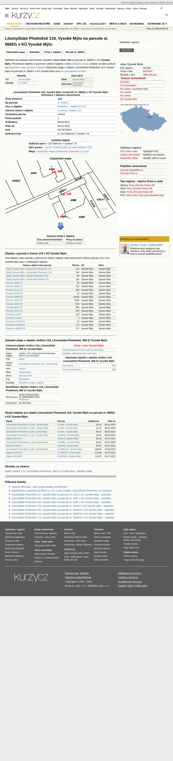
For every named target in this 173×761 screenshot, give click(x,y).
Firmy (132, 185)
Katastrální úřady (101, 541)
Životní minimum (12, 552)
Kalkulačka (110, 8)
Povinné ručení (11, 560)
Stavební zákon (101, 556)
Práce (128, 8)
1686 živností (150, 74)
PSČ (109, 533)
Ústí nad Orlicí (25, 375)
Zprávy (15, 8)
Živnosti (139, 185)
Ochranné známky (159, 23)
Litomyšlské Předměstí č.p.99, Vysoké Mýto (26, 431)
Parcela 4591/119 (14, 300)
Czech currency (130, 556)
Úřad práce (39, 545)
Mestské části (157, 195)
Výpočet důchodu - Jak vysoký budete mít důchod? (39, 486)
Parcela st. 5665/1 (75, 52)
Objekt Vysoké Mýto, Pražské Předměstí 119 (27, 275)
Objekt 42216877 (14, 438)
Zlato (66, 8)
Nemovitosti (18, 29)
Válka (135, 8)
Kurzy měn (47, 8)
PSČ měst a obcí (129, 151)
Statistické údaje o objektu (31, 382)
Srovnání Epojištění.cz (131, 170)
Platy (53, 545)
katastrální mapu (17, 67)
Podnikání (98, 529)
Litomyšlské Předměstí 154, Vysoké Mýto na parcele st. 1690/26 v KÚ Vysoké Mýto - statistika (63, 513)
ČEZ (73, 533)
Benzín (79, 557)
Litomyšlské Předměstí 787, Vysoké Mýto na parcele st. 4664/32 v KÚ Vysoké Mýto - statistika (63, 509)
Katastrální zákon (129, 158)
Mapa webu (134, 548)
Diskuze (143, 8)
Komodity (57, 8)
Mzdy (83, 541)
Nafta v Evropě (70, 560)
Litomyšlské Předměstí (78, 84)
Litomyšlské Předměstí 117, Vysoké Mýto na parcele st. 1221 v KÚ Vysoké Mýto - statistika (61, 494)
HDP (78, 541)
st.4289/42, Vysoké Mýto (69, 452)
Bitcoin (73, 8)
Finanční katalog (131, 544)
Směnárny (39, 537)
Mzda (47, 545)
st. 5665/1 (23, 83)
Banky (38, 529)
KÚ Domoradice (128, 85)
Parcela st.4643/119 (15, 325)
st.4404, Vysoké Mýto (67, 428)
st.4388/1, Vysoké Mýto (68, 442)
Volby (126, 548)
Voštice (22, 368)
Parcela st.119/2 (13, 318)
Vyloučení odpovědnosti (78, 577)
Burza (66, 533)
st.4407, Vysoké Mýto (67, 431)
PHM (73, 557)
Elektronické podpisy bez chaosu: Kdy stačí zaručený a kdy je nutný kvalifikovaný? (147, 251)
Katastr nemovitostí (133, 78)
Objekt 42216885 (14, 456)
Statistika (34, 52)
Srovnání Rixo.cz (129, 173)
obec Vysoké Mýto (131, 64)
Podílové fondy (80, 537)
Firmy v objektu (52, 52)
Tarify (92, 8)
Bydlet (162, 3)
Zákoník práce (100, 552)
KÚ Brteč (125, 82)
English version (131, 552)
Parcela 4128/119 (14, 293)
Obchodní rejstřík (128, 3)
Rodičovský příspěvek (14, 548)
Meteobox (154, 3)
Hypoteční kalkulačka (14, 556)
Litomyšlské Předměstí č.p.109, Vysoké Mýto (27, 428)
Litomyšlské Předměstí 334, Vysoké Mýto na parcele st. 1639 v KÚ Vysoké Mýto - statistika (61, 502)
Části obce (143, 195)
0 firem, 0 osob (73, 243)
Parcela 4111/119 (14, 290)
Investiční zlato (76, 553)
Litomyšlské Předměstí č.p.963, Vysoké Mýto (27, 449)
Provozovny (67, 365)
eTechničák (136, 540)
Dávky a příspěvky (43, 550)
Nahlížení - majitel (67, 106)
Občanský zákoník (102, 548)
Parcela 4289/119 (14, 297)
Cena (131, 533)
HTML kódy (141, 585)
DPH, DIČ (81, 23)
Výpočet (21, 529)
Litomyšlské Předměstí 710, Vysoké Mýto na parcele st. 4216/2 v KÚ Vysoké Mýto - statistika (62, 505)
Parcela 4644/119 (14, 304)
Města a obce (118, 23)
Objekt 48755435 (14, 452)
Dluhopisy (68, 537)
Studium (169, 3)
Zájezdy (139, 3)
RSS (130, 585)
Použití (122, 585)
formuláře (104, 560)
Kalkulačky (98, 23)
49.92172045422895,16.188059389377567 (69, 147)
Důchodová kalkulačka (15, 537)
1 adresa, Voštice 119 (69, 110)
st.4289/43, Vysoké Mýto (69, 456)
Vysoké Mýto (24, 79)
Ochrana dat (72, 573)
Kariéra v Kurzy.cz (128, 577)
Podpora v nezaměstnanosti (47, 558)
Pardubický (24, 379)
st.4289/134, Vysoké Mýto (69, 449)
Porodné (51, 554)
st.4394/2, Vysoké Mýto (68, 435)
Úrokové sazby (41, 533)
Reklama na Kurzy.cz (129, 573)
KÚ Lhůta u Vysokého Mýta (134, 89)
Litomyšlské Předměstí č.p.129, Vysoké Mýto (27, 442)
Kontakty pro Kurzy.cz (130, 581)
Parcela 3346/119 (14, 286)
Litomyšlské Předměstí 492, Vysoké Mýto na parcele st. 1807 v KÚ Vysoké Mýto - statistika (61, 498)
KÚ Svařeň (125, 92)
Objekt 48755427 (14, 445)
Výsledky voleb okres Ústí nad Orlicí (79, 353)
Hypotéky (83, 8)
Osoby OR (149, 185)
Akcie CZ (24, 8)
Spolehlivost (140, 533)
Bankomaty (48, 529)
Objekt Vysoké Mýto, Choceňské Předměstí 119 (28, 269)
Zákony (120, 8)
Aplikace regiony (130, 147)
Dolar (53, 537)
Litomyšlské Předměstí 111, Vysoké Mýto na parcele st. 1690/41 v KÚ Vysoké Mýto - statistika (63, 517)
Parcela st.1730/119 (15, 321)
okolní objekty (36, 67)
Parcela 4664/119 (14, 307)
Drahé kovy (69, 549)
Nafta (86, 557)
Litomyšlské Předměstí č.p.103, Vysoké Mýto (27, 435)
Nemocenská (40, 554)
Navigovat (23, 399)
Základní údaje (80, 63)
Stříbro (87, 553)
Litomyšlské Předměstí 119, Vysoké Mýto (38, 364)
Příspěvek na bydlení (14, 545)
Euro (47, 537)
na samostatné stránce (73, 71)
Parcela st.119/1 (13, 314)
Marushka (62, 151)
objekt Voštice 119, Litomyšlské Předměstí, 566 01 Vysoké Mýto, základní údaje (48, 471)
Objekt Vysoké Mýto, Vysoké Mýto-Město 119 (27, 279)
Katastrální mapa (15, 52)
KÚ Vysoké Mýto (128, 99)
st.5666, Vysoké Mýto (67, 424)
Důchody (38, 561)
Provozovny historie (71, 369)
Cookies (84, 573)
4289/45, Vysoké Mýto (67, 438)
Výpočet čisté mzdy (13, 533)
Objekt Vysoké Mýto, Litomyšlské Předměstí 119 (29, 272)
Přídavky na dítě (12, 541)
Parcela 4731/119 (14, 311)
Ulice (135, 195)
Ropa (66, 557)
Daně (57, 23)
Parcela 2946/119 (14, 283)
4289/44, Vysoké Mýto (67, 445)
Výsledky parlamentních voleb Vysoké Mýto (82, 350)
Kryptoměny (69, 545)
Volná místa (47, 542)
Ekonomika (137, 23)
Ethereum (88, 545)
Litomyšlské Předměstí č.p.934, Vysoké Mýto (27, 424)
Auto (126, 533)
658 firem (147, 71)
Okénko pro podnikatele (134, 239)
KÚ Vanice (125, 95)
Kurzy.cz (8, 29)
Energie (99, 8)
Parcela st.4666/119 (15, 328)
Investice (68, 529)
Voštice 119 (42, 243)
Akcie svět (35, 8)
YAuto (146, 3)
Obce (129, 195)
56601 (22, 359)
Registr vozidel (130, 537)
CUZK (82, 106)
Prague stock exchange (134, 560)
